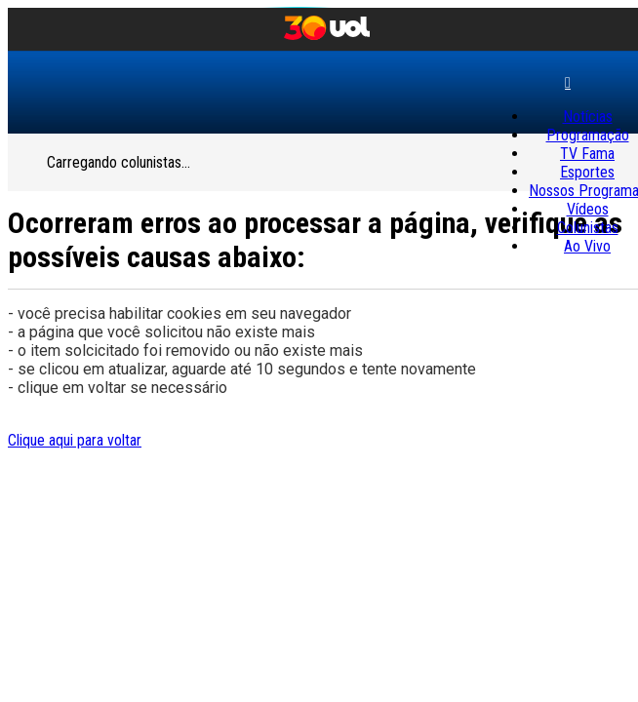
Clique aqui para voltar (74, 440)
